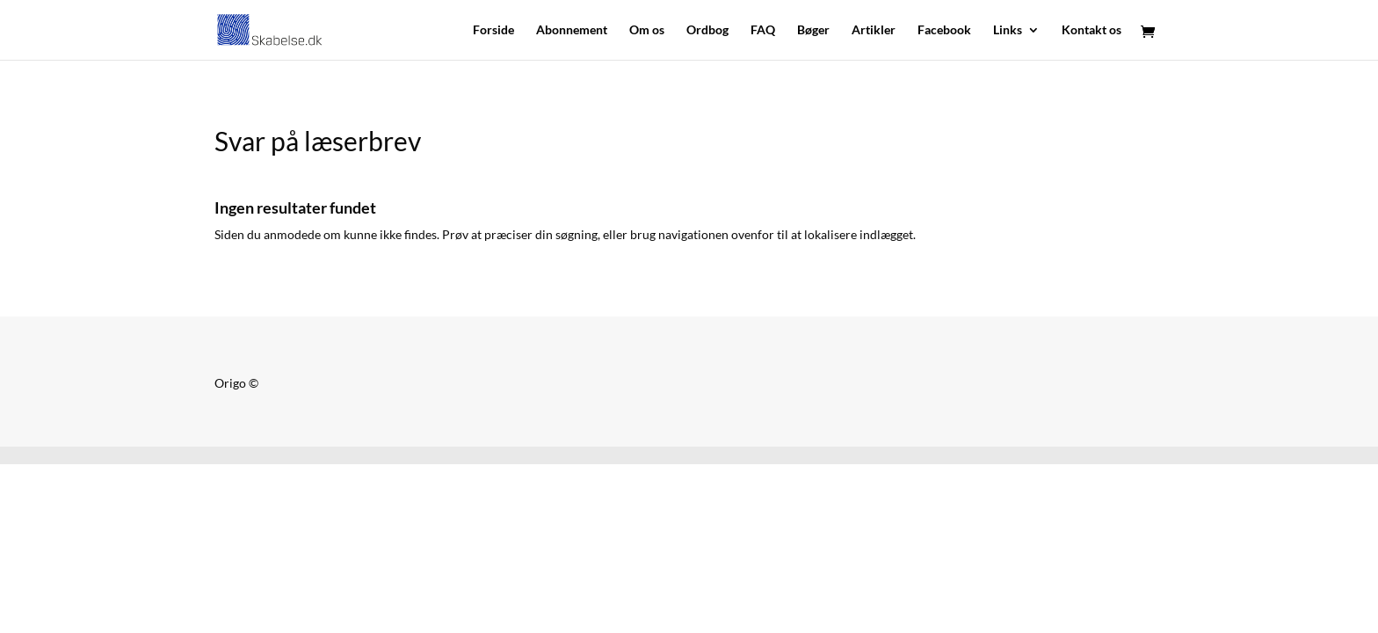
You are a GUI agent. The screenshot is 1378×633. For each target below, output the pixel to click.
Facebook (944, 30)
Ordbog (707, 30)
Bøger (813, 30)
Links (1007, 30)
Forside (493, 30)
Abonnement (571, 30)
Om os (646, 30)
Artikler (874, 30)
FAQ (763, 30)
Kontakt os (1091, 30)
